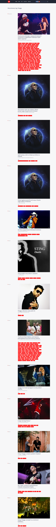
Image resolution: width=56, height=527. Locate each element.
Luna (28, 59)
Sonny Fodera (37, 66)
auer (23, 44)
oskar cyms (28, 63)
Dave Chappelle (20, 345)
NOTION (36, 62)
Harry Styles (33, 52)
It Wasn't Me (19, 315)
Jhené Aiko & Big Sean (33, 348)
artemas (38, 43)
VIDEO (19, 1)
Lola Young (37, 58)
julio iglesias (31, 278)
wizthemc (23, 70)
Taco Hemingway (28, 426)
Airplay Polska (19, 43)
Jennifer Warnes (31, 54)
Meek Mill (19, 353)
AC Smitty (22, 342)
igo (18, 54)
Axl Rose (19, 234)
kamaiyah (40, 349)
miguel (27, 353)
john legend (23, 349)
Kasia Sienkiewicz (32, 55)
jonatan (19, 55)
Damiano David (24, 48)
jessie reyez (28, 348)
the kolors (40, 67)
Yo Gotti (32, 360)
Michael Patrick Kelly (25, 60)
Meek (21, 60)
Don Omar (37, 50)
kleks (23, 56)
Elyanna (28, 51)
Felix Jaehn (21, 52)
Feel (39, 51)
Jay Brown (23, 348)
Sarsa (23, 66)
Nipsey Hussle (38, 355)
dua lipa (22, 51)
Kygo (40, 56)
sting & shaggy (24, 458)
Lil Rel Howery (35, 352)
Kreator (26, 491)
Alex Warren (30, 43)
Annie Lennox (19, 278)
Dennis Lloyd (26, 50)
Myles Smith (19, 62)
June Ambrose (36, 349)
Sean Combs (22, 357)
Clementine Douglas (28, 47)
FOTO (22, 1)
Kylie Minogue (19, 58)
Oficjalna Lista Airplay (20, 63)
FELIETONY (25, 1)
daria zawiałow (28, 48)
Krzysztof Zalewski (27, 56)
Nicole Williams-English (33, 355)
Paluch (37, 425)
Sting (21, 279)
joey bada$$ (19, 349)
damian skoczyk (20, 48)
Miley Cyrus (29, 60)
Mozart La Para (39, 353)
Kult (33, 491)
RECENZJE (29, 1)
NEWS (16, 1)
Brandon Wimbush (35, 342)
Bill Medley (37, 44)
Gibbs (26, 52)
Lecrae (27, 352)
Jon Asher (26, 349)
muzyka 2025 (38, 60)
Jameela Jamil (19, 348)
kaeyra (21, 55)
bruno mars (25, 46)
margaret (35, 59)
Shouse (28, 66)
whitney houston (32, 69)
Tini (18, 69)
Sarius (37, 491)
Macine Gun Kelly (39, 352)
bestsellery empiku (20, 425)
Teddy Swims (36, 67)
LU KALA (24, 59)
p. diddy (19, 356)
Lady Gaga (23, 58)
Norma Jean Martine (32, 62)
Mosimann (33, 60)
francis (24, 52)
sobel (32, 66)
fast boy (37, 51)
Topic (24, 69)
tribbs (27, 69)
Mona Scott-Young (31, 353)
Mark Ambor (38, 59)
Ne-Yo (23, 355)
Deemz (23, 50)
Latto (25, 58)
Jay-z (25, 348)
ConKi (34, 47)
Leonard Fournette (31, 352)
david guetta (32, 48)
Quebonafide (19, 426)
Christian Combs (27, 344)
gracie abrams (29, 52)
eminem (31, 51)
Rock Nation (37, 356)
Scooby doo (38, 234)
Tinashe (37, 357)
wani (29, 69)
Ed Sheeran (25, 51)
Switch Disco (25, 67)
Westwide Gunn (24, 360)
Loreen (40, 58)
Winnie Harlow (28, 360)
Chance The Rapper (23, 344)
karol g (24, 55)
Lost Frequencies (20, 59)
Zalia (25, 70)
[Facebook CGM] (36, 1)
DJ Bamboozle (27, 345)
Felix (18, 52)
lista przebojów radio (29, 58)
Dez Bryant (24, 345)
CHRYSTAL (24, 47)
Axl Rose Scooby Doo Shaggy (24, 234)
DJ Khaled (31, 345)
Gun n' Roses (29, 234)
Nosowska (32, 425)
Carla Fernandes (32, 46)
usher (30, 359)
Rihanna (31, 356)
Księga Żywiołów (32, 56)
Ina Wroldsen (26, 54)
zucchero (24, 279)
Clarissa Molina (36, 344)
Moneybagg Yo (35, 353)
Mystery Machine (34, 234)
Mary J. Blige (35, 278)
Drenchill (19, 51)
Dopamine (40, 50)
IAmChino (39, 52)
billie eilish (19, 46)
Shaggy (25, 66)
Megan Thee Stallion (23, 353)
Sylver (28, 67)
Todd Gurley (19, 359)
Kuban (35, 56)
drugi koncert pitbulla (20, 115)
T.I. (31, 357)
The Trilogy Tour (30, 115)
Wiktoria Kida (19, 70)
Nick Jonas (26, 355)
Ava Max (26, 44)
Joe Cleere (35, 54)
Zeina (34, 360)
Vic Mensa (33, 359)
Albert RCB (27, 43)
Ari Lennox (28, 342)
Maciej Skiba (31, 59)
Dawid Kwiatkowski (37, 48)
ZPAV (29, 70)
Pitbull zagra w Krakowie (28, 206)
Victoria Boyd (36, 359)
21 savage (19, 342)
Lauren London (23, 352)
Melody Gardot (38, 278)
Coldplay (32, 47)
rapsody (24, 356)
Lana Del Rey (19, 352)
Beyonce (31, 342)
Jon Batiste (29, 349)
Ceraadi (19, 344)
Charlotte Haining (20, 47)
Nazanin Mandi (19, 355)
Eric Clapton (23, 278)
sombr (34, 66)
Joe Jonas (38, 54)
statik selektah (28, 357)
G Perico (40, 345)
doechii (30, 50)
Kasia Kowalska (27, 55)
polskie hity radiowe (37, 63)
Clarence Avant (32, 344)
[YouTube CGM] (39, 1)
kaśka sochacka (36, 55)
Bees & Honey (29, 44)
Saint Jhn (19, 357)
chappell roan (36, 46)
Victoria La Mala (20, 360)
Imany (23, 54)
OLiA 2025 (25, 63)
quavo (21, 356)
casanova (39, 342)
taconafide (32, 426)
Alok (33, 43)
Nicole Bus (29, 355)
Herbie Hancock (27, 278)
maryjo (19, 60)
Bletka (22, 46)
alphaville (35, 43)
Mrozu (35, 60)
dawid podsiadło (20, 50)
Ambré (25, 342)
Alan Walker (23, 43)
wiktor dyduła (36, 69)
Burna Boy (28, 46)
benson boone (33, 44)
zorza (27, 70)
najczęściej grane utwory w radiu (25, 62)
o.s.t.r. (35, 425)
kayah (39, 55)
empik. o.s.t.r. (19, 491)
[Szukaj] (47, 1)
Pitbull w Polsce (33, 160)
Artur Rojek (19, 44)
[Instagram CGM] (37, 1)
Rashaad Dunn (27, 356)
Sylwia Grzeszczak (32, 67)
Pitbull (33, 63)
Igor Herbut (21, 54)
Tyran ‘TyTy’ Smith (27, 359)
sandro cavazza (20, 66)
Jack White (23, 491)
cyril (36, 47)
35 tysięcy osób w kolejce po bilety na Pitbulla (23, 160)
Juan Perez (33, 349)
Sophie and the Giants (20, 67)
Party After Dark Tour (20, 206)
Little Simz (34, 58)
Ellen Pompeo (37, 345)
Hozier (36, 52)
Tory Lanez (23, 359)
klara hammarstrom (20, 56)
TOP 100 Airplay (21, 69)
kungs (38, 56)
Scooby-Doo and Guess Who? (21, 235)
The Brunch (34, 357)
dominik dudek (33, 50)
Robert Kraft (34, 356)
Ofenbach (39, 62)
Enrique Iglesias (34, 51)
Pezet (31, 63)
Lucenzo (26, 59)
